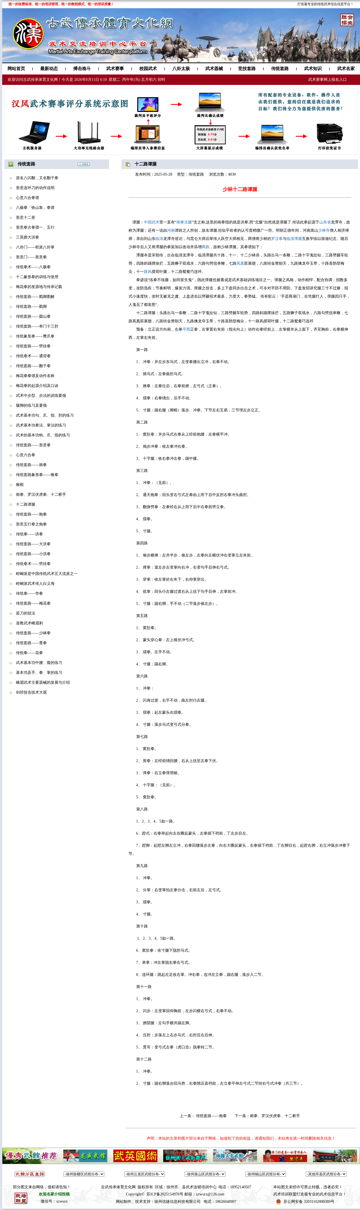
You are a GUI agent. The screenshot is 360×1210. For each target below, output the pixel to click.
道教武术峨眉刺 (29, 623)
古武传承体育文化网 (118, 1187)
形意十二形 (25, 217)
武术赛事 (115, 68)
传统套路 (280, 68)
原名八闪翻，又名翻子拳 (37, 178)
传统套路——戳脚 (31, 306)
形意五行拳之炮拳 (31, 524)
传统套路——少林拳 (33, 633)
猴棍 (20, 485)
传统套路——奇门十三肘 (37, 326)
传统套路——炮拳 (31, 514)
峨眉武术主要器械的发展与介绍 (43, 682)
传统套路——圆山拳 (33, 316)
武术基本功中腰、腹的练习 (39, 663)
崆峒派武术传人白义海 (35, 584)
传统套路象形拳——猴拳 (37, 475)
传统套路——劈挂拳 (33, 346)
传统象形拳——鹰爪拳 (35, 336)
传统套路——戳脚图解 (35, 297)
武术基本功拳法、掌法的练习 (41, 425)
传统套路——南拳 (31, 465)
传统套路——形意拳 (33, 445)
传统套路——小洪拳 (33, 554)
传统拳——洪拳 (29, 534)
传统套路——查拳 (31, 643)
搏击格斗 (82, 68)
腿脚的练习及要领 (31, 405)
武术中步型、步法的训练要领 (41, 396)
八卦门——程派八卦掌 (35, 247)
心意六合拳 (25, 455)
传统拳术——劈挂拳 (33, 564)
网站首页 (16, 68)
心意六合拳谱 (27, 198)
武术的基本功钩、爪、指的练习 (43, 435)
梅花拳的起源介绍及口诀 (37, 386)
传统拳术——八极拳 (33, 267)
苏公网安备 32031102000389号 (308, 1202)
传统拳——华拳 (29, 593)
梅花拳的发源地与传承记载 (39, 287)
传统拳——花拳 (29, 653)
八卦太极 (181, 68)
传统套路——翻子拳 (33, 366)
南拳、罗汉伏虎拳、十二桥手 (41, 494)
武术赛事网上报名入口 (327, 79)
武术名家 (346, 68)
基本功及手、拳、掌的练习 (39, 673)
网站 (120, 1202)
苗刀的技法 (25, 613)
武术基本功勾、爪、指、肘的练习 (45, 415)
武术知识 (313, 68)
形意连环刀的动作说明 (35, 188)
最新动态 (49, 68)
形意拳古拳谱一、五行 (35, 227)
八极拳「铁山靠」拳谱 (35, 208)
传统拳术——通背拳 (33, 356)
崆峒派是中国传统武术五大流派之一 (47, 574)
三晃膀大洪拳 (27, 237)
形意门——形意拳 (31, 257)
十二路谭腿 (25, 504)
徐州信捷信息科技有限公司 (177, 1202)
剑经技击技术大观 (31, 692)
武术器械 (214, 68)
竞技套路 (247, 68)
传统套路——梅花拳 (33, 603)
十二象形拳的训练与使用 (37, 277)
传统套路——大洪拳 (33, 544)
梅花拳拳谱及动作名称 (35, 376)
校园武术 (148, 68)
